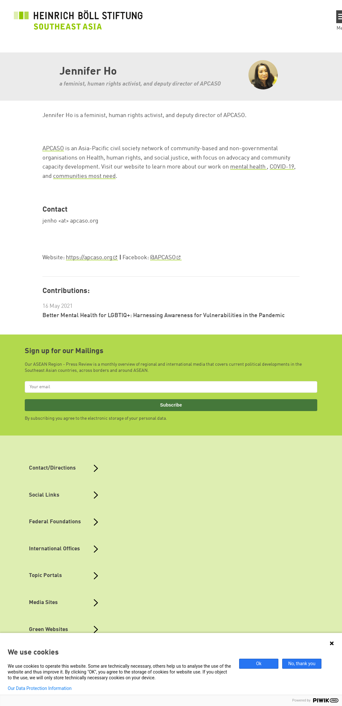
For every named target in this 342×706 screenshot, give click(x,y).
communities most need (84, 176)
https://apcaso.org (89, 258)
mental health (248, 167)
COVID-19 (282, 167)
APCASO (53, 148)
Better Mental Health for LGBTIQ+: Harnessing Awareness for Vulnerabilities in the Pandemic (163, 315)
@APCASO (163, 258)
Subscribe (171, 405)
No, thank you (302, 663)
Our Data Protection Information (40, 688)
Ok (259, 663)
